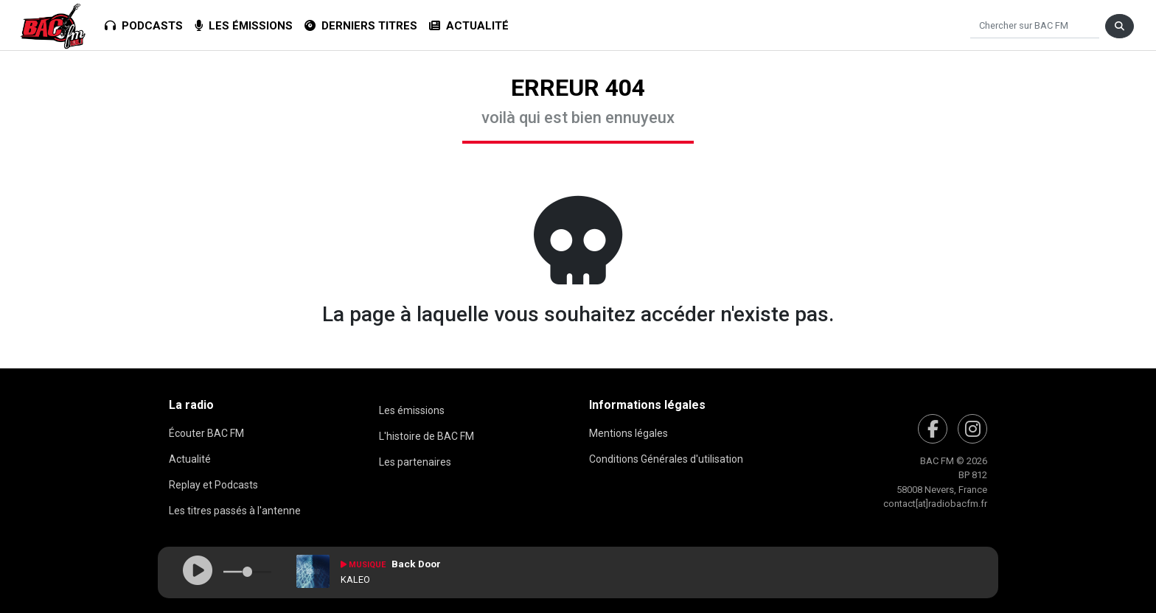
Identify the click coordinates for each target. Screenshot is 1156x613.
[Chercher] (1034, 26)
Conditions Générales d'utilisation (666, 459)
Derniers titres (360, 25)
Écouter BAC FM (206, 433)
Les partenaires (415, 462)
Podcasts (144, 25)
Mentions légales (628, 433)
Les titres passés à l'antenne (235, 510)
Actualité (469, 25)
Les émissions (244, 25)
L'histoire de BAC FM (426, 436)
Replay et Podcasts (213, 485)
